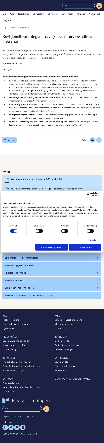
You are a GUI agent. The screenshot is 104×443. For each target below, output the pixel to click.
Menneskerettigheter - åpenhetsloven (21, 387)
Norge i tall (94, 14)
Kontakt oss (8, 391)
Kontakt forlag (9, 349)
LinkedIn (92, 140)
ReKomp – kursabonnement (68, 320)
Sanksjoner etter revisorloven (19, 287)
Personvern (17, 416)
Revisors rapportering (15, 272)
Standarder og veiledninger (16, 324)
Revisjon (7, 69)
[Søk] (99, 6)
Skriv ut (9, 140)
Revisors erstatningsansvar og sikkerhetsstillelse (29, 295)
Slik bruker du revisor (64, 366)
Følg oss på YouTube (17, 427)
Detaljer (93, 240)
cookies (35, 216)
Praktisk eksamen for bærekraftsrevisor (22, 366)
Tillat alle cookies (85, 247)
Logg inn (6, 20)
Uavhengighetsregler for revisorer (21, 257)
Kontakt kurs (60, 328)
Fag (4, 14)
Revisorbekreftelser (14, 280)
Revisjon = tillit (61, 362)
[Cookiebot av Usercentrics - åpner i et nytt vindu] (90, 194)
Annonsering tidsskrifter (14, 345)
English (5, 416)
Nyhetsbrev (8, 328)
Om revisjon (67, 14)
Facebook (99, 140)
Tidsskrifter (23, 14)
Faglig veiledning (10, 320)
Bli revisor (53, 14)
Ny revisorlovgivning (19, 28)
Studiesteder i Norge (12, 370)
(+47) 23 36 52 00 (10, 434)
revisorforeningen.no (49, 207)
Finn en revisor (61, 370)
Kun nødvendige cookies (52, 247)
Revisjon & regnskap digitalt (16, 341)
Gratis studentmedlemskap (67, 345)
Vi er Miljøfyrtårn (10, 383)
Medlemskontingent (64, 349)
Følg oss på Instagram (23, 427)
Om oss (81, 14)
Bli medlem (38, 14)
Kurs (12, 14)
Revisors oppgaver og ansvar (19, 265)
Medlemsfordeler (62, 341)
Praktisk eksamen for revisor (16, 362)
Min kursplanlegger (63, 324)
